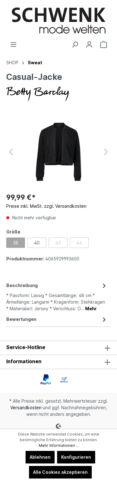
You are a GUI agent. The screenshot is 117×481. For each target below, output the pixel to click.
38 (15, 242)
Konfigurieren (76, 457)
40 (37, 242)
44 (79, 242)
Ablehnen (40, 457)
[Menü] (13, 44)
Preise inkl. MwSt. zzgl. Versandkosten (46, 206)
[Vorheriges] (11, 152)
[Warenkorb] (103, 44)
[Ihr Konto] (89, 44)
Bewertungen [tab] (57, 319)
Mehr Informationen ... (59, 445)
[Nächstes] (106, 152)
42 (58, 242)
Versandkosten (25, 407)
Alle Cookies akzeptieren (60, 472)
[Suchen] (75, 44)
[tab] (57, 296)
